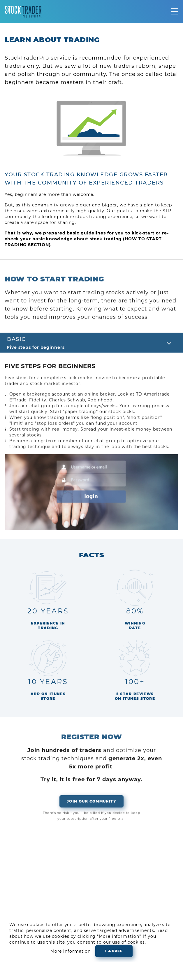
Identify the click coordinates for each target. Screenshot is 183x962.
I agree (114, 951)
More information (70, 951)
